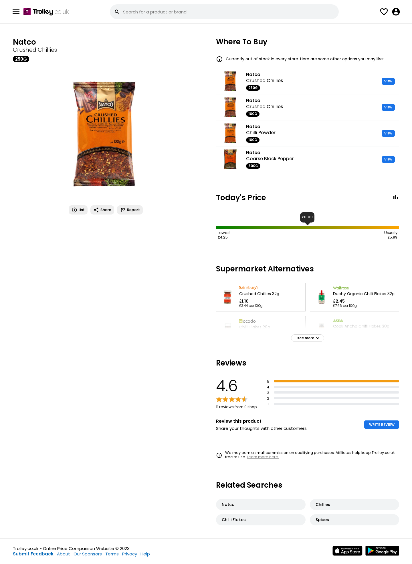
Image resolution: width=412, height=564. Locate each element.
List (78, 210)
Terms (112, 554)
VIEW (388, 81)
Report (130, 210)
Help (145, 554)
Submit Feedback (33, 554)
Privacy (129, 554)
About (63, 554)
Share (102, 210)
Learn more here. (263, 457)
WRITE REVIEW (382, 424)
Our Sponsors (88, 554)
